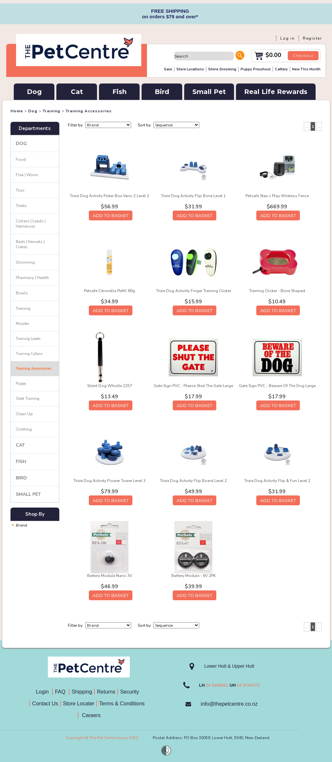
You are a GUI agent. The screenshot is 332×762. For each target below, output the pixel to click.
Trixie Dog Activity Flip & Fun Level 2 (277, 480)
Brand (21, 525)
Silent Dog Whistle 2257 (109, 385)
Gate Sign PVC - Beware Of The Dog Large (277, 385)
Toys (20, 190)
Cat (77, 92)
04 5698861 (217, 685)
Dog (34, 92)
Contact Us (46, 703)
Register (312, 38)
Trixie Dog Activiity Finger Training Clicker (193, 290)
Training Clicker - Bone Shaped (277, 290)
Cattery (281, 69)
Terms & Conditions (124, 703)
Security (130, 692)
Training (51, 111)
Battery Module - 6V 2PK (193, 575)
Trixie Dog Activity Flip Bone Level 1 (193, 195)
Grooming (25, 262)
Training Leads (28, 338)
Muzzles (22, 323)
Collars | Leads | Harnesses (31, 223)
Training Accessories (89, 111)
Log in (287, 38)
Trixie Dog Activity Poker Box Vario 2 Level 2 (109, 195)
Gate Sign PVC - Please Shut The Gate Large (193, 385)
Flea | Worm (27, 174)
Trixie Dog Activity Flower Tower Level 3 (109, 480)
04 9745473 (248, 685)
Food (21, 159)
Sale (168, 69)
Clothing (24, 429)
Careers (91, 715)
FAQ (61, 692)
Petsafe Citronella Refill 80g (109, 290)
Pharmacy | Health (32, 277)
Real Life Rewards (275, 92)
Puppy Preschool (256, 69)
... (306, 126)
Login (43, 692)
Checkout (303, 55)
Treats (21, 205)
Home (16, 111)
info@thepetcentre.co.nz (229, 704)
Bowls (22, 293)
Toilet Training (27, 398)
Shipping (82, 692)
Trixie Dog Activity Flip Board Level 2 (193, 480)
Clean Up (24, 414)
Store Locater (78, 703)
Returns (106, 692)
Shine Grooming (222, 69)
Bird (162, 92)
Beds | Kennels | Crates (30, 244)
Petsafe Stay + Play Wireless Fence (277, 195)
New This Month (306, 69)
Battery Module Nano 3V (109, 575)
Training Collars (29, 353)
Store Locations (190, 69)
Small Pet (209, 92)
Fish (119, 92)
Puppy (21, 383)
